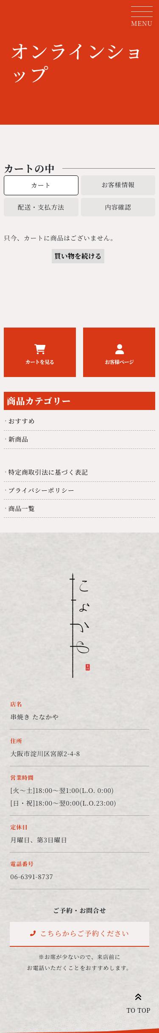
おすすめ (21, 420)
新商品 (18, 439)
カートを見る (39, 361)
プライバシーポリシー (41, 490)
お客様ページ (119, 361)
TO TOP (138, 1001)
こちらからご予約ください (84, 933)
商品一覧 (21, 508)
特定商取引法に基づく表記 (48, 471)
